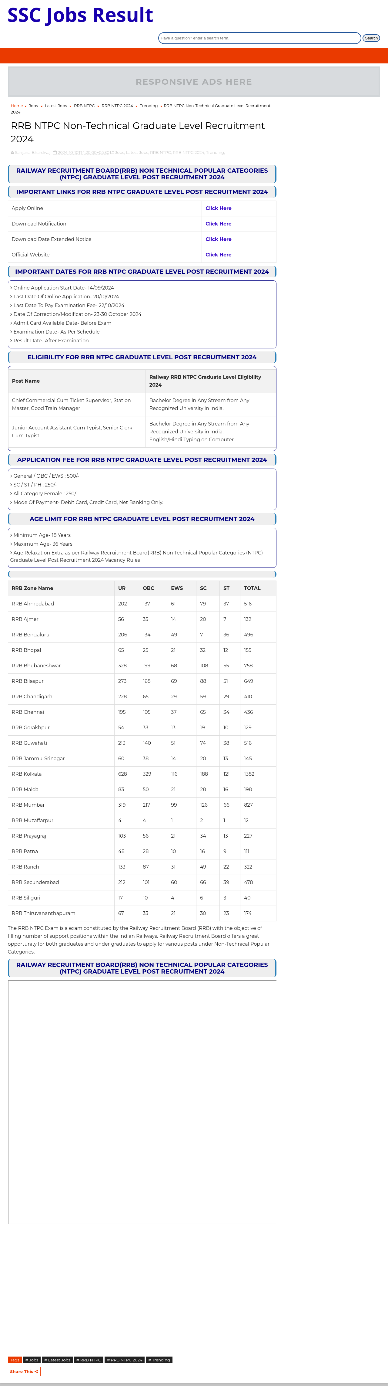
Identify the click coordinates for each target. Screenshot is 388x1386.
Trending (149, 89)
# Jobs (31, 1363)
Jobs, (120, 136)
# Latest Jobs (57, 1363)
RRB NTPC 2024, (189, 136)
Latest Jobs (56, 89)
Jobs (33, 89)
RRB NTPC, (161, 136)
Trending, (215, 136)
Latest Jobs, (137, 136)
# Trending (159, 1363)
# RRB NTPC (88, 1363)
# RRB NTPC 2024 (124, 1363)
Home (17, 89)
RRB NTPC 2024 (117, 89)
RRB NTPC (84, 89)
